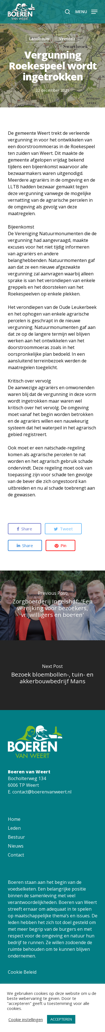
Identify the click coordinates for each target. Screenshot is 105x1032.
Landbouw (39, 38)
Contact (16, 855)
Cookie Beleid (22, 972)
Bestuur (16, 837)
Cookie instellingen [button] (25, 1019)
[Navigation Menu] (86, 11)
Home (14, 819)
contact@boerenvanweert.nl (41, 792)
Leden (14, 828)
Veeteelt (67, 38)
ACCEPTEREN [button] (61, 1019)
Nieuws (16, 846)
